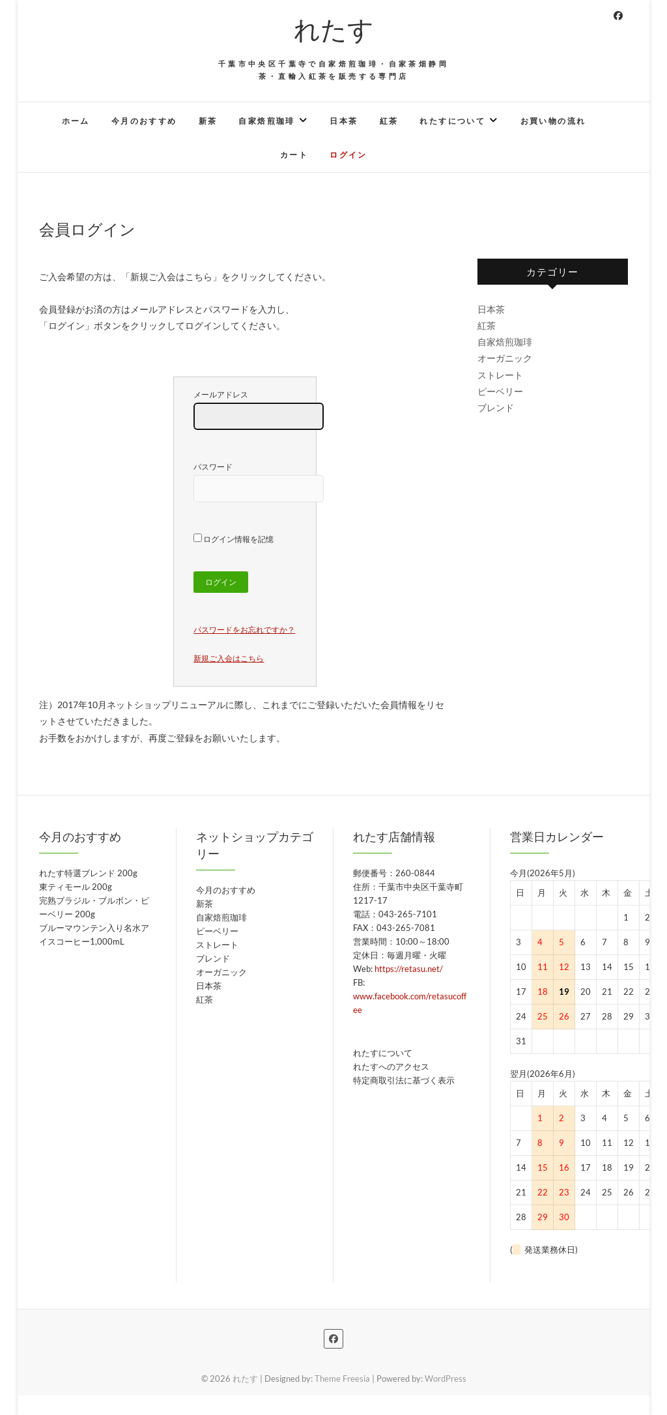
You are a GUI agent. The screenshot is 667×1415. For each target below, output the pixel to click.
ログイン (348, 155)
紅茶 (389, 121)
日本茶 (344, 121)
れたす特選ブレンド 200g (88, 873)
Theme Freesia (342, 1378)
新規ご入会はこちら (228, 658)
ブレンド (495, 407)
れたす (334, 28)
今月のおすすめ (144, 121)
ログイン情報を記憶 (233, 539)
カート (294, 155)
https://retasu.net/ (409, 969)
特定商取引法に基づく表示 (404, 1080)
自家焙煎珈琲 (266, 121)
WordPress (445, 1378)
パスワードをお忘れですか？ (244, 630)
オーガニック (504, 358)
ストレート (500, 374)
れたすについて (452, 121)
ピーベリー (500, 391)
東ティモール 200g (75, 886)
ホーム (76, 121)
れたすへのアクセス (391, 1066)
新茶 (208, 121)
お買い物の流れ (553, 121)
